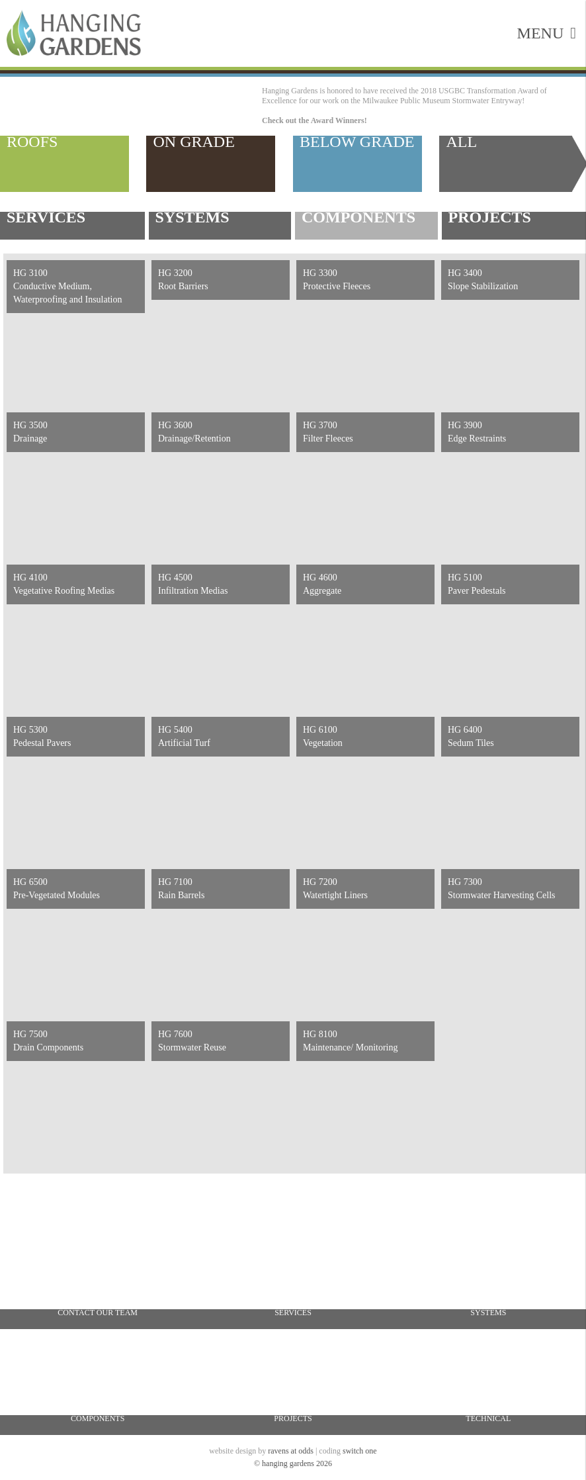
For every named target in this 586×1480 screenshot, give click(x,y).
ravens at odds (291, 1451)
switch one (360, 1451)
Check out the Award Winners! (314, 120)
